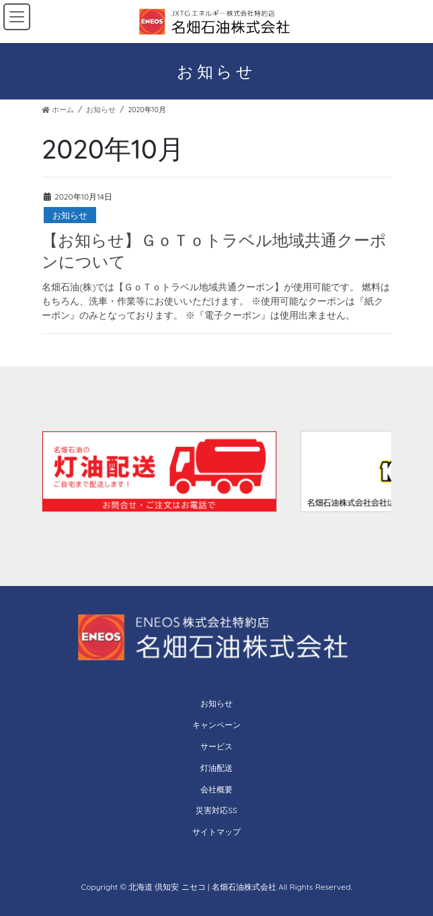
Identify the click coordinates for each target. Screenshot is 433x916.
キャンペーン (216, 725)
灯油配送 (216, 768)
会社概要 (216, 789)
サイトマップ (216, 832)
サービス (216, 746)
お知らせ (69, 215)
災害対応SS (216, 810)
